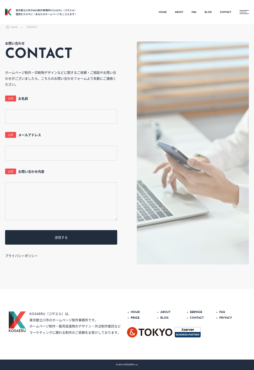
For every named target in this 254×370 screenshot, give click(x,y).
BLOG (208, 12)
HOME (163, 12)
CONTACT (225, 12)
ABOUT (179, 12)
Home (11, 27)
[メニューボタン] (244, 12)
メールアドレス (23, 135)
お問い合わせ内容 (24, 171)
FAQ (194, 12)
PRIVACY (225, 317)
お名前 (16, 98)
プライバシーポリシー (21, 255)
